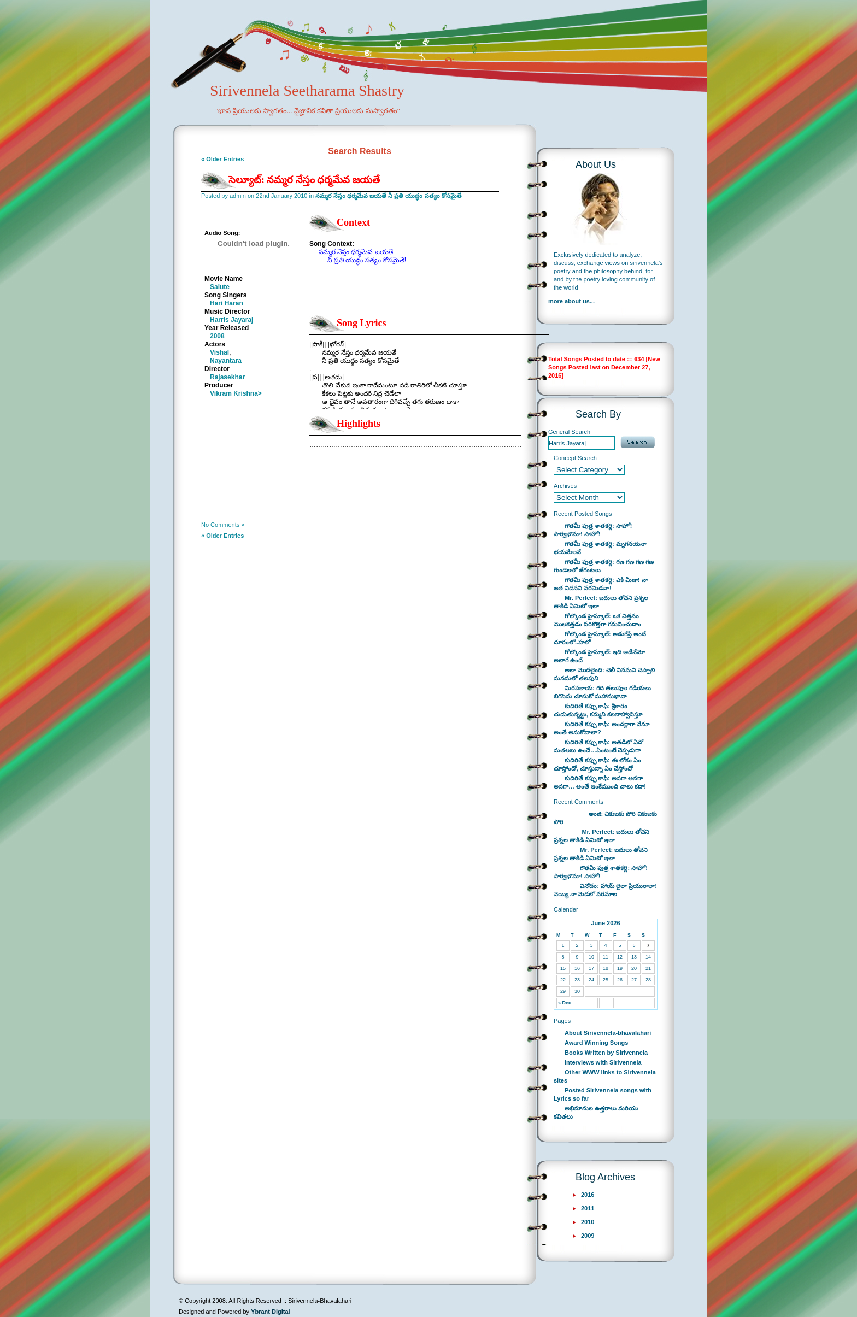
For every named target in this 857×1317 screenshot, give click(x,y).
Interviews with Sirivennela (603, 1062)
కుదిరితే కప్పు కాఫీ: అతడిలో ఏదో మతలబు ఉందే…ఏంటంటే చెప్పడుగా (598, 746)
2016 (587, 1194)
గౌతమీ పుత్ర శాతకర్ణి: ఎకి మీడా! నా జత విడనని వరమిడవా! (601, 584)
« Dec (564, 1003)
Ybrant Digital (270, 1311)
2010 (587, 1222)
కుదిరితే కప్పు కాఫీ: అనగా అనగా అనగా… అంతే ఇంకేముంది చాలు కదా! (600, 782)
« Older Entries (222, 159)
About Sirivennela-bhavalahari (608, 1033)
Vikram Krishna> (236, 393)
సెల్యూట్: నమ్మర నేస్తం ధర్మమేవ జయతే (304, 179)
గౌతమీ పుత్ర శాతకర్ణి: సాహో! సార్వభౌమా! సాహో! (593, 529)
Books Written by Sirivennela (606, 1052)
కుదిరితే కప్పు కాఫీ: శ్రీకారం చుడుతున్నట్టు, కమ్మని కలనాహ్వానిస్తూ (598, 710)
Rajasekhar (227, 377)
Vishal (219, 352)
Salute (220, 287)
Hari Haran (226, 303)
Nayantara (226, 360)
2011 (587, 1208)
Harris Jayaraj (231, 320)
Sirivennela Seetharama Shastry (292, 107)
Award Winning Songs (596, 1042)
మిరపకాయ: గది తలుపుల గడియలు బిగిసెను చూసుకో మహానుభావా (602, 692)
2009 (587, 1235)
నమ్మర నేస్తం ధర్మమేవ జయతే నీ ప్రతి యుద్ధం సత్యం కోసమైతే (388, 195)
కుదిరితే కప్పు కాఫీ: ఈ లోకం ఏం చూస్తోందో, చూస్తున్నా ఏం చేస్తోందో (597, 764)
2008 (217, 336)
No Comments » (222, 524)
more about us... (571, 301)
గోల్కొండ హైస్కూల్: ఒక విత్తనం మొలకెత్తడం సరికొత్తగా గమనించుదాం (597, 620)
